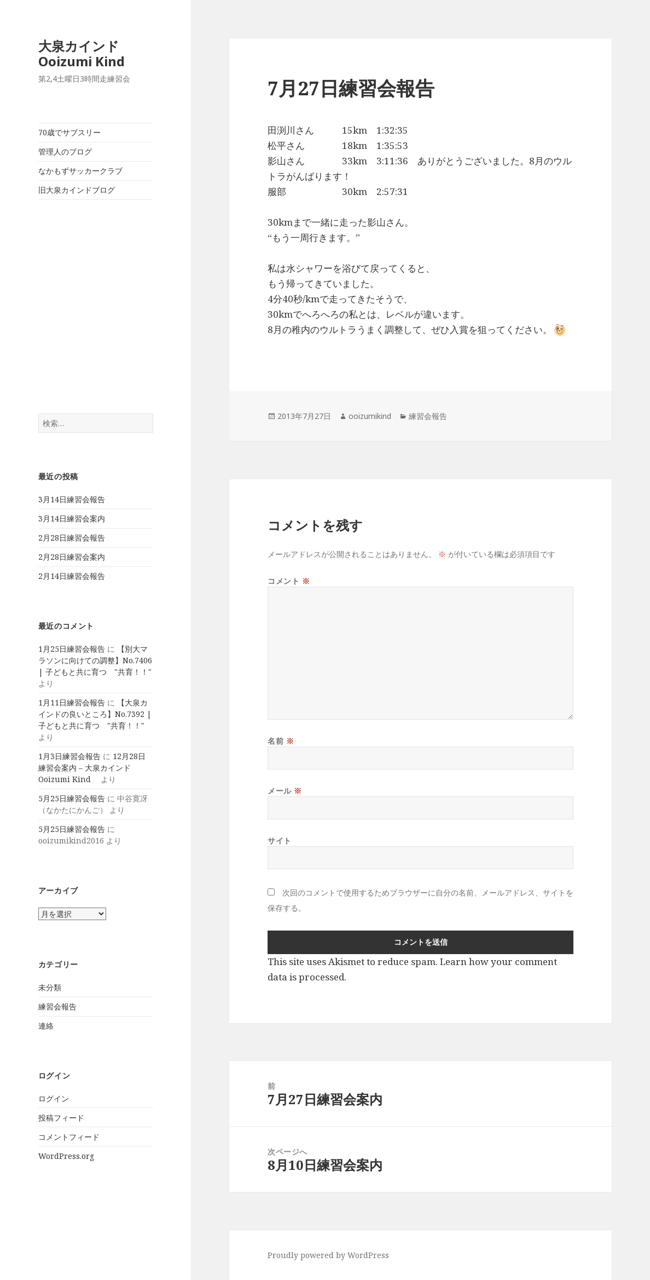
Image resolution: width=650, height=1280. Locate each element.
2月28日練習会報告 (71, 537)
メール (285, 790)
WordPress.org (66, 1156)
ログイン (53, 1098)
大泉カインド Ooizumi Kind (88, 53)
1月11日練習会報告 (71, 702)
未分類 (49, 987)
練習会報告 (57, 1006)
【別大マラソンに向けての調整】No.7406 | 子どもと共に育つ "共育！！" (95, 660)
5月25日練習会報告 (71, 798)
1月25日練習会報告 (71, 649)
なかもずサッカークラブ (80, 170)
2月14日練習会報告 (71, 576)
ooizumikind (370, 416)
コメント (289, 581)
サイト (280, 840)
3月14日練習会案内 (71, 518)
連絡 (46, 1025)
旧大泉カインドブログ (76, 190)
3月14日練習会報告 (71, 499)
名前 (281, 741)
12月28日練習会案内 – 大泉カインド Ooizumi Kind (92, 767)
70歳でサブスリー (69, 132)
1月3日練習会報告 (69, 756)
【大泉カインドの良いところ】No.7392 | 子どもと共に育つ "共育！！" (95, 714)
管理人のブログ (65, 151)
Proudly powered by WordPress (328, 1255)
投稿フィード (61, 1117)
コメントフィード (69, 1137)
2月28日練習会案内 (71, 557)
